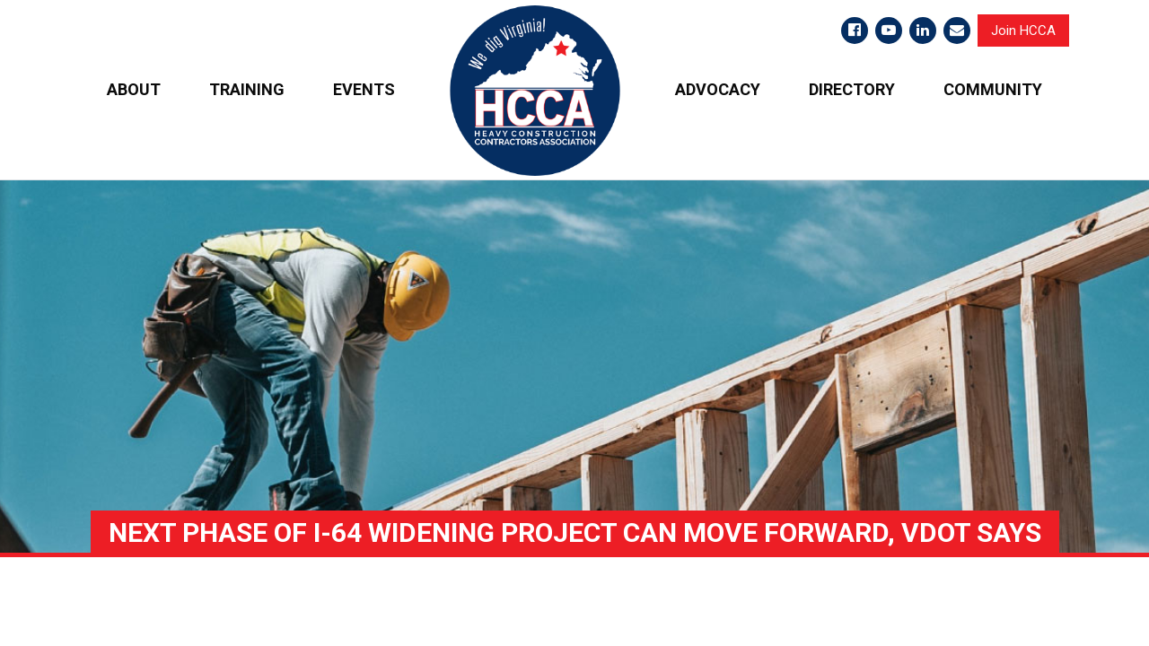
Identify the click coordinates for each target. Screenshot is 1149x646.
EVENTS (364, 89)
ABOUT (134, 89)
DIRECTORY (852, 89)
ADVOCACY (717, 89)
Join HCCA (1023, 30)
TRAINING (247, 89)
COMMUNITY (992, 89)
